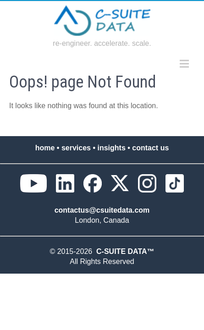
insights (111, 148)
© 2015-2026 (73, 251)
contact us (150, 148)
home (45, 148)
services (76, 148)
